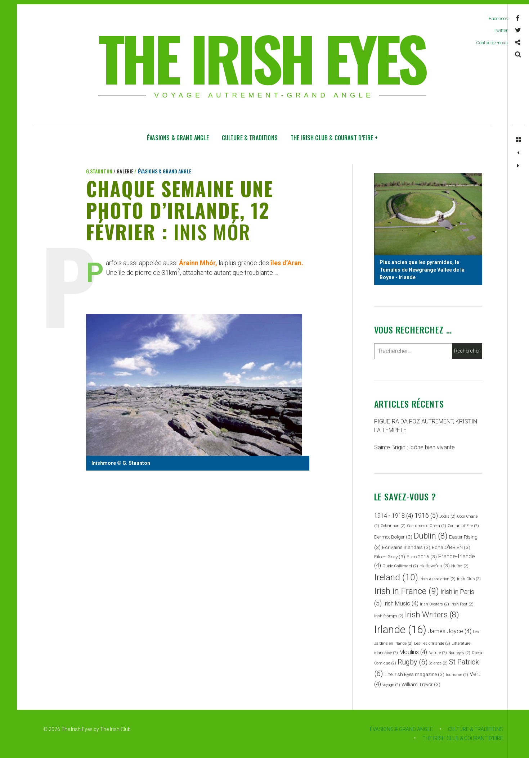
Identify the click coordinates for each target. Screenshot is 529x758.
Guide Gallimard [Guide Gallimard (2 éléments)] (400, 566)
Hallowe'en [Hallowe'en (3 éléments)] (435, 565)
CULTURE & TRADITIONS (250, 137)
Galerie (125, 171)
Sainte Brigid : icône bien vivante (414, 447)
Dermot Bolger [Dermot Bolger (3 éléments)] (393, 537)
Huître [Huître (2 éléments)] (460, 566)
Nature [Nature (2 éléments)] (438, 652)
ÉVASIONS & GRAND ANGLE (178, 137)
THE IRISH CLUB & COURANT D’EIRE (334, 137)
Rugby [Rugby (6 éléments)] (412, 662)
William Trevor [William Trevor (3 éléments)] (421, 684)
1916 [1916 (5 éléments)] (426, 515)
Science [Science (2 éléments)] (438, 663)
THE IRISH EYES (261, 57)
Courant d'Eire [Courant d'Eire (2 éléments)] (463, 525)
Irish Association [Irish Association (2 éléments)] (438, 579)
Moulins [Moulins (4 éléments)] (413, 652)
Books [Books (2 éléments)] (447, 516)
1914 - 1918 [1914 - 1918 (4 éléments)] (393, 515)
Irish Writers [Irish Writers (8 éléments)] (432, 614)
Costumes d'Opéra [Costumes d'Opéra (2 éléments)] (426, 525)
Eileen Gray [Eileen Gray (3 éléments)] (389, 556)
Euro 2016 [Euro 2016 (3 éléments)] (422, 556)
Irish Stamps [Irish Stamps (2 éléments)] (388, 616)
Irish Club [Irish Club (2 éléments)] (469, 579)
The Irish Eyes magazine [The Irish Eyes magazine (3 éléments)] (414, 674)
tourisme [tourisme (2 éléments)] (457, 674)
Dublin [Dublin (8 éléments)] (431, 535)
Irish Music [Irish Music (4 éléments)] (400, 603)
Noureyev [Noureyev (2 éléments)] (459, 652)
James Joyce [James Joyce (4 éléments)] (449, 631)
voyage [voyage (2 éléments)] (391, 684)
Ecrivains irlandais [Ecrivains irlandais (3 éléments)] (406, 547)
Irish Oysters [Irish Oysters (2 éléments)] (434, 604)
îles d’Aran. (286, 263)
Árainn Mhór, (198, 263)
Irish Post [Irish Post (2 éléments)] (462, 604)
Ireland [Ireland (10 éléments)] (396, 577)
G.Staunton (100, 171)
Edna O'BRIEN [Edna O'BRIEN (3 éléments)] (451, 547)
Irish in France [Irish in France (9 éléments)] (406, 591)
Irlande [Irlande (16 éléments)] (400, 629)
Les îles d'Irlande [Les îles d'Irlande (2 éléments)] (432, 643)
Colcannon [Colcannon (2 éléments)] (393, 525)
